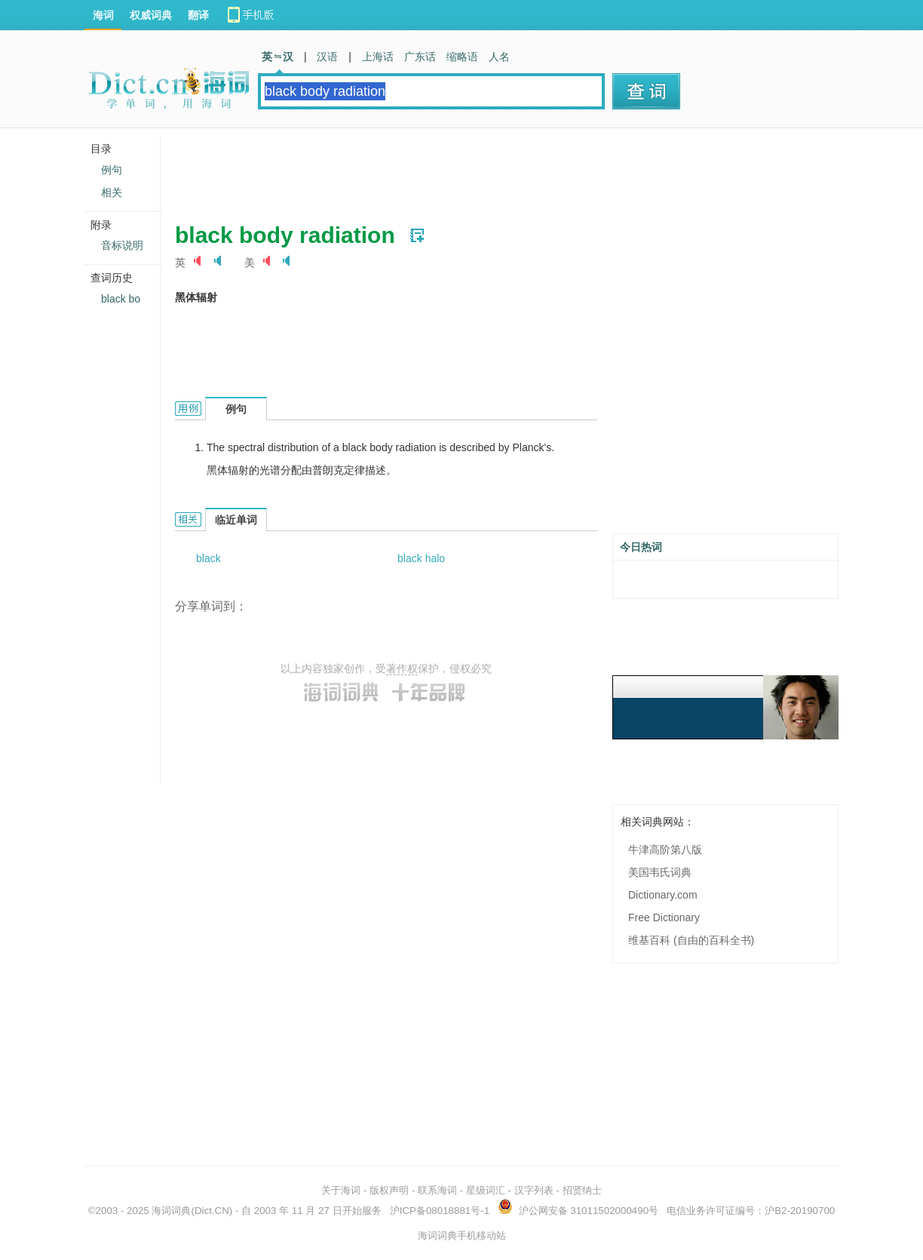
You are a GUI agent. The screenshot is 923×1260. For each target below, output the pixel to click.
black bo (120, 299)
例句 (111, 170)
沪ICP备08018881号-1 (439, 1210)
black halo (421, 558)
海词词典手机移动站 (462, 1235)
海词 (103, 15)
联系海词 (437, 1190)
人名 (499, 57)
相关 (111, 192)
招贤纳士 (582, 1190)
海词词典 (171, 1210)
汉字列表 (533, 1190)
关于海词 (340, 1190)
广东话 (420, 57)
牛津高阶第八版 (665, 850)
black (208, 558)
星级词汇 (485, 1190)
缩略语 (462, 57)
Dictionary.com (663, 895)
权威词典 (151, 15)
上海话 (378, 57)
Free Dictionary (664, 917)
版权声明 (389, 1190)
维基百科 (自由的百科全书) (691, 940)
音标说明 (122, 245)
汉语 (327, 57)
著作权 (402, 668)
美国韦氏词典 (659, 872)
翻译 (198, 15)
